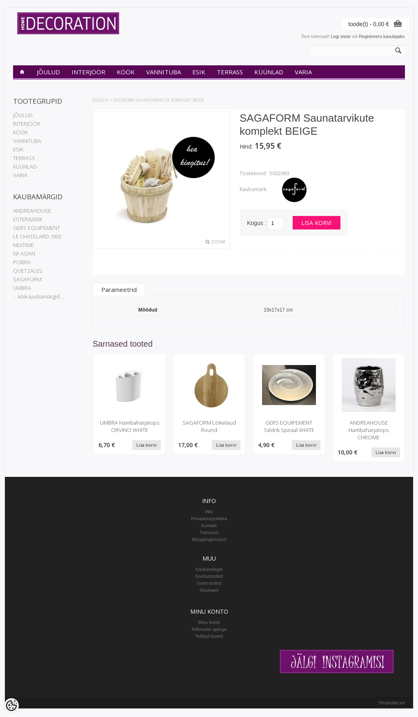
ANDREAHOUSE (32, 210)
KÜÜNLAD (268, 72)
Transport (209, 532)
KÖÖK (126, 72)
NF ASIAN (24, 253)
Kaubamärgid (209, 569)
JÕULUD (48, 72)
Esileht (100, 100)
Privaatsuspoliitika (209, 519)
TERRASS (230, 72)
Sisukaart (209, 590)
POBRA (22, 262)
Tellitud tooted (209, 636)
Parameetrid (119, 289)
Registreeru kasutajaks (382, 36)
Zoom (218, 242)
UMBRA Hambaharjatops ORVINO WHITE (129, 426)
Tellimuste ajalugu (209, 629)
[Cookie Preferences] (11, 705)
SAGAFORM (27, 279)
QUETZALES (27, 270)
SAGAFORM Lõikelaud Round (209, 426)
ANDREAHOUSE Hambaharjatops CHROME (369, 430)
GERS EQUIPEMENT (36, 228)
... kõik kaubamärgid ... (38, 296)
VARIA (303, 72)
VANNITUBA (163, 72)
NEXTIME (23, 245)
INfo (209, 512)
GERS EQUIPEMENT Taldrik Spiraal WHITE (289, 426)
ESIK (198, 72)
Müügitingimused (209, 539)
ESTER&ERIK (27, 219)
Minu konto (209, 622)
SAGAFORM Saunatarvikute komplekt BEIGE (158, 100)
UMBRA (22, 288)
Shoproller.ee (391, 703)
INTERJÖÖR (88, 72)
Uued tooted (209, 583)
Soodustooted (209, 576)
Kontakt (208, 525)
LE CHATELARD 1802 (37, 236)
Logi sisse (341, 36)
